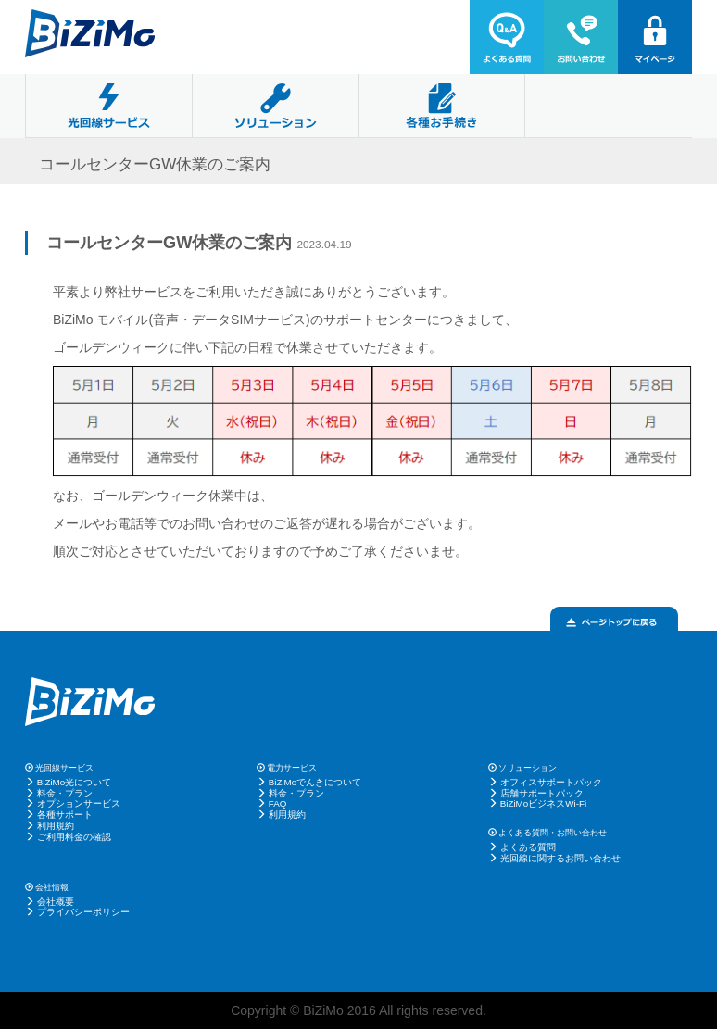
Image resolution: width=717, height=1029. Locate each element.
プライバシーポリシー (83, 912)
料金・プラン (65, 793)
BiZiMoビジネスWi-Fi (543, 803)
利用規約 (55, 826)
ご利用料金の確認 (74, 837)
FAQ (278, 803)
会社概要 (55, 902)
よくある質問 (528, 847)
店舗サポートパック (542, 793)
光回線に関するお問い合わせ (560, 858)
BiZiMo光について (74, 782)
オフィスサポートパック (551, 782)
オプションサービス (78, 803)
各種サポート (65, 814)
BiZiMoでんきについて (315, 782)
